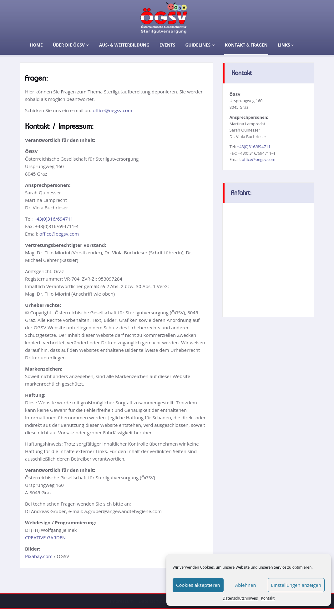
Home (36, 45)
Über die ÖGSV (71, 45)
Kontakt (267, 598)
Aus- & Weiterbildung (124, 45)
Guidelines (200, 45)
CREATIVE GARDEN (45, 537)
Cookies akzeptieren (198, 585)
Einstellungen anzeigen (296, 585)
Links (286, 45)
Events (167, 45)
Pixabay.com (39, 556)
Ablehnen (245, 585)
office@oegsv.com (112, 110)
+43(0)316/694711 (53, 219)
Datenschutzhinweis (240, 598)
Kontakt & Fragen (246, 45)
